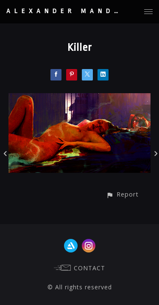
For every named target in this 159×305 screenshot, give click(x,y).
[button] (122, 194)
